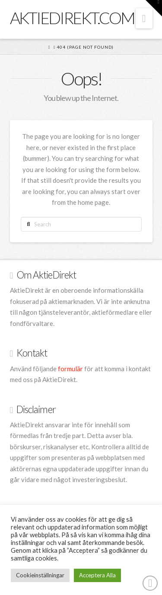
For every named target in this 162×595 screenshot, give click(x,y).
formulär (70, 369)
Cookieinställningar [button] (40, 575)
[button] (144, 18)
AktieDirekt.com (72, 17)
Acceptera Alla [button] (97, 575)
